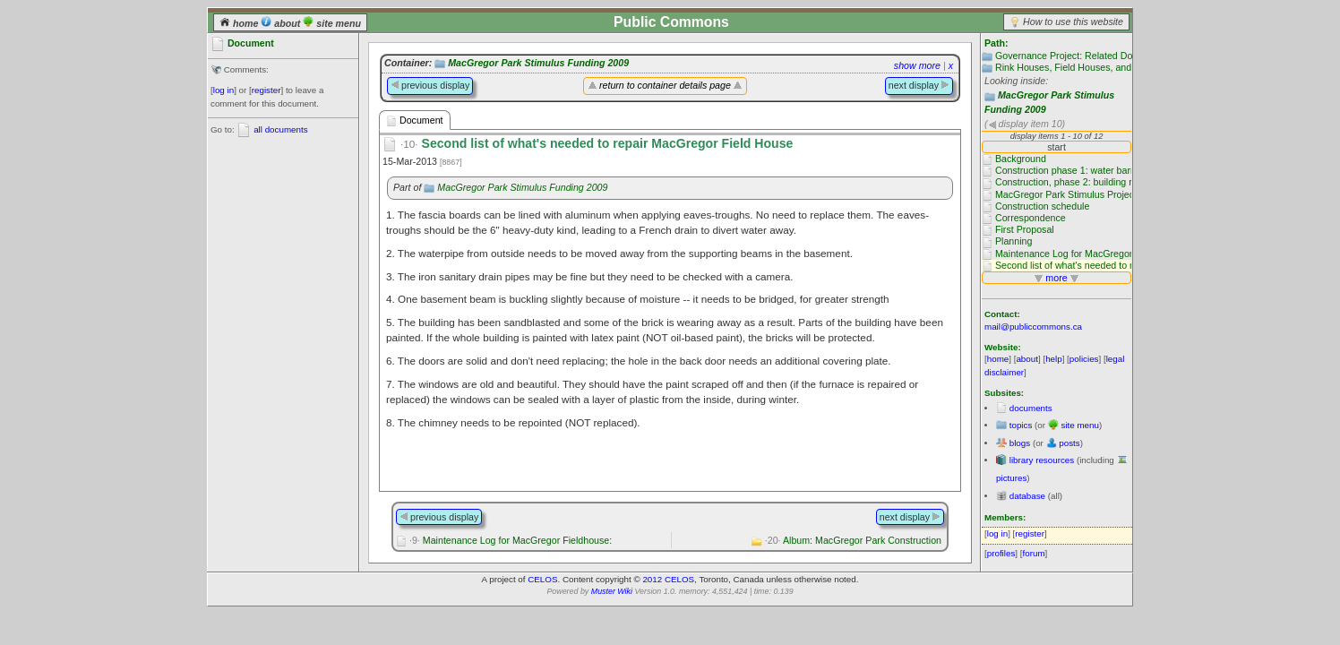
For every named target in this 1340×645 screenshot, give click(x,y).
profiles (1001, 553)
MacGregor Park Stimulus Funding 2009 (538, 62)
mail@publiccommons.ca (1033, 326)
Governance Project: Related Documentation (1089, 55)
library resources (1041, 460)
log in (223, 90)
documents (1030, 408)
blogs (1019, 443)
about (282, 23)
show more (917, 65)
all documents (280, 129)
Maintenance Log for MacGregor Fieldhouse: (510, 540)
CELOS (542, 579)
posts (1069, 443)
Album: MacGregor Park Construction (853, 540)
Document (414, 120)
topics (1021, 425)
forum (1034, 553)
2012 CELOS (668, 579)
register (266, 90)
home (240, 23)
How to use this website (1073, 21)
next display (919, 85)
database (1027, 496)
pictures (1011, 478)
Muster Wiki (611, 591)
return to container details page (665, 85)
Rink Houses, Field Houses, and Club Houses (1092, 67)
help (1053, 359)
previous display (430, 85)
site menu (332, 23)
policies (1084, 359)
